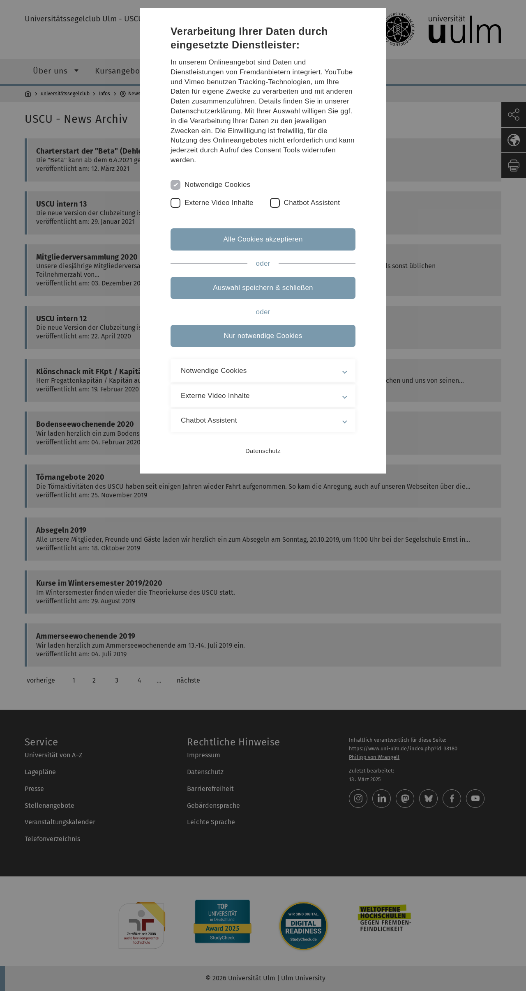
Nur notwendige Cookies (263, 336)
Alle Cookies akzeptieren (262, 239)
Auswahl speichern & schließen (263, 288)
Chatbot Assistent (312, 203)
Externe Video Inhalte (219, 203)
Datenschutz (263, 450)
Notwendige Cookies (218, 185)
